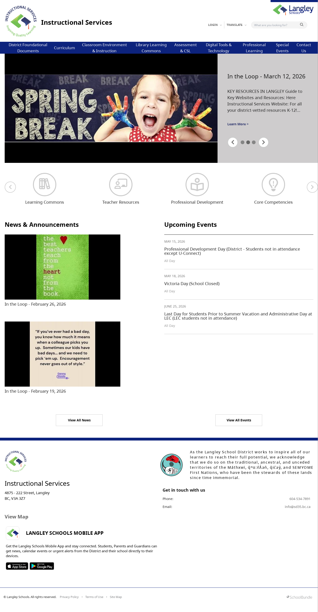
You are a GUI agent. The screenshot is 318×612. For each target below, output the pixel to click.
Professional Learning (254, 47)
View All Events (239, 420)
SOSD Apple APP (17, 566)
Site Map (116, 597)
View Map (16, 516)
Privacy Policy (69, 597)
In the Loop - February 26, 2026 (35, 304)
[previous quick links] (10, 187)
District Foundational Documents (28, 47)
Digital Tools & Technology (219, 47)
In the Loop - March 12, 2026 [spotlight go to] (266, 76)
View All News (79, 420)
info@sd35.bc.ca (298, 506)
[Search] (276, 24)
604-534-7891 (300, 499)
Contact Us (304, 47)
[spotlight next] (263, 142)
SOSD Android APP (41, 566)
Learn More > (238, 124)
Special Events (282, 47)
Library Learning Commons (151, 47)
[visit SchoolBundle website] (299, 598)
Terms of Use (94, 597)
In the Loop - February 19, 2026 (35, 391)
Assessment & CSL (185, 47)
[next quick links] (312, 187)
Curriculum (64, 47)
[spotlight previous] (232, 142)
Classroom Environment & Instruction (104, 47)
